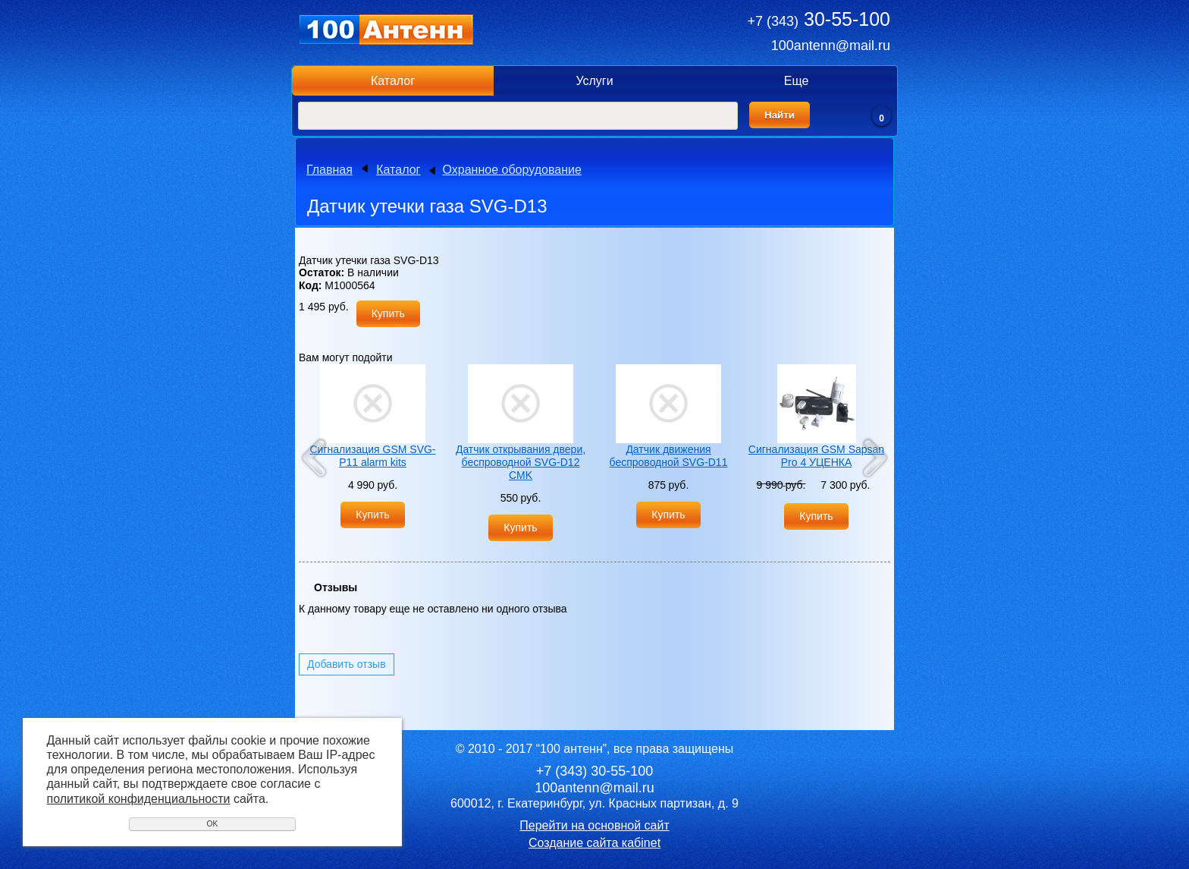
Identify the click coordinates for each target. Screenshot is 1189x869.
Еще (796, 80)
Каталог (393, 80)
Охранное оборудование (512, 169)
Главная (329, 169)
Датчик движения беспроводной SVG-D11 (669, 455)
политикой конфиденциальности (139, 798)
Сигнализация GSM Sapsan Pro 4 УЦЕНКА (816, 455)
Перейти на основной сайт (594, 825)
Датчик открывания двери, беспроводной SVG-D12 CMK (520, 462)
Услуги (594, 80)
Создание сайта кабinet (594, 842)
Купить (388, 313)
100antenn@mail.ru (830, 45)
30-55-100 (819, 19)
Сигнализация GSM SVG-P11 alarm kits (372, 455)
